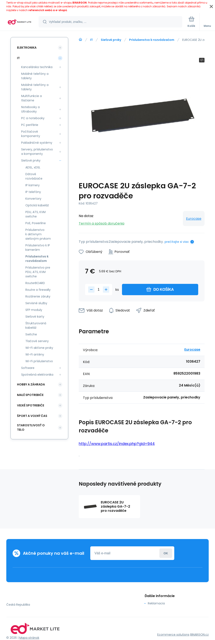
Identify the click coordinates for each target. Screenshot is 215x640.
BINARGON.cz (199, 634)
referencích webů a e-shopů (47, 10)
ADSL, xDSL (32, 167)
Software (27, 368)
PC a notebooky (33, 118)
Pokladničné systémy (36, 143)
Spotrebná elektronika (37, 374)
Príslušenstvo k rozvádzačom (151, 40)
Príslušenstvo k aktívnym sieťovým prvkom (38, 234)
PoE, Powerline (35, 223)
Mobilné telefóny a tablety (35, 76)
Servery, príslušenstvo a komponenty (37, 151)
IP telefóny (33, 192)
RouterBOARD (35, 283)
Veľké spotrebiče (30, 405)
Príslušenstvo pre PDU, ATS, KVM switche (37, 271)
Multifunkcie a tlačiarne (31, 98)
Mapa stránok (29, 638)
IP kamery (32, 185)
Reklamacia (156, 603)
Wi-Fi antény (34, 354)
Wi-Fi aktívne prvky (39, 348)
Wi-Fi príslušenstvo (39, 361)
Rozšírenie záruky (37, 296)
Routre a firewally (38, 290)
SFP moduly (33, 310)
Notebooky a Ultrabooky (30, 109)
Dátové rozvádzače (33, 176)
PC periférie (29, 125)
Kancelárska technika (36, 67)
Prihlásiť (165, 553)
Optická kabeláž (37, 205)
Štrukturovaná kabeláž (35, 325)
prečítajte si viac (177, 242)
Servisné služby (36, 303)
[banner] (19, 22)
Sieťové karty (34, 316)
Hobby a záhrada (31, 384)
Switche (31, 334)
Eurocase (193, 218)
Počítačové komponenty (30, 133)
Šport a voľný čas (32, 416)
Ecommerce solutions (173, 634)
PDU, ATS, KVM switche (35, 214)
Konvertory (33, 199)
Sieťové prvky (111, 40)
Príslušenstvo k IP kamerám (37, 247)
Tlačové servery (37, 341)
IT (91, 40)
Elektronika (27, 47)
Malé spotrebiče (30, 395)
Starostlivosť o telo (31, 427)
